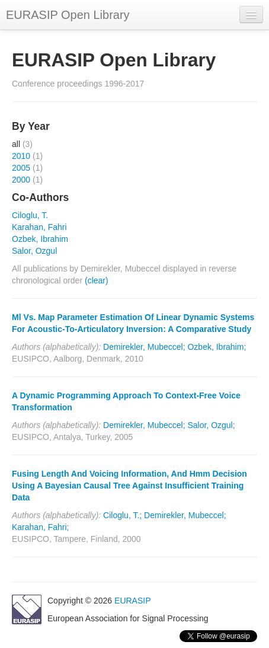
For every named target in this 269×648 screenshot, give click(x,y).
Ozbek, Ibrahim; (216, 347)
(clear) (96, 280)
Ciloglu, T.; (122, 515)
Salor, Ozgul (34, 251)
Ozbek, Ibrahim (40, 239)
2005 (21, 168)
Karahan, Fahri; (40, 527)
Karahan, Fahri (39, 227)
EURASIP (132, 600)
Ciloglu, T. (30, 215)
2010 (21, 156)
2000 (21, 179)
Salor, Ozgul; (211, 425)
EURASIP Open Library (68, 14)
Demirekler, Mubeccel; (144, 347)
